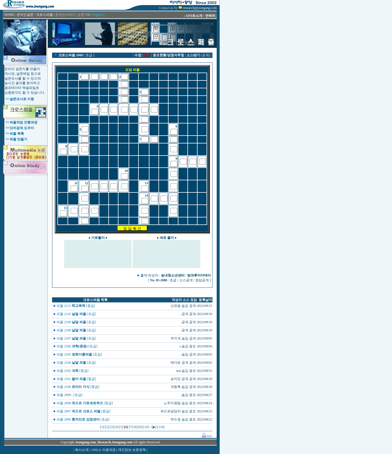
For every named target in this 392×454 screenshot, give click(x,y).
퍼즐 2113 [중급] (76, 306)
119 (160, 427)
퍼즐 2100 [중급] (78, 387)
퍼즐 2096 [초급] (83, 419)
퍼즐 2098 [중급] (85, 403)
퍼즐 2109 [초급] (76, 322)
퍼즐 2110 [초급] (76, 314)
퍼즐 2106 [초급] (77, 346)
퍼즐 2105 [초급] (79, 354)
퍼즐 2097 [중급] (83, 411)
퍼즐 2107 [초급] (76, 338)
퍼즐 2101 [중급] (76, 379)
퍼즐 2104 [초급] (76, 363)
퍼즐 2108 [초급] (76, 330)
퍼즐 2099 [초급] (69, 395)
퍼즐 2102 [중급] (72, 371)
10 (146, 427)
